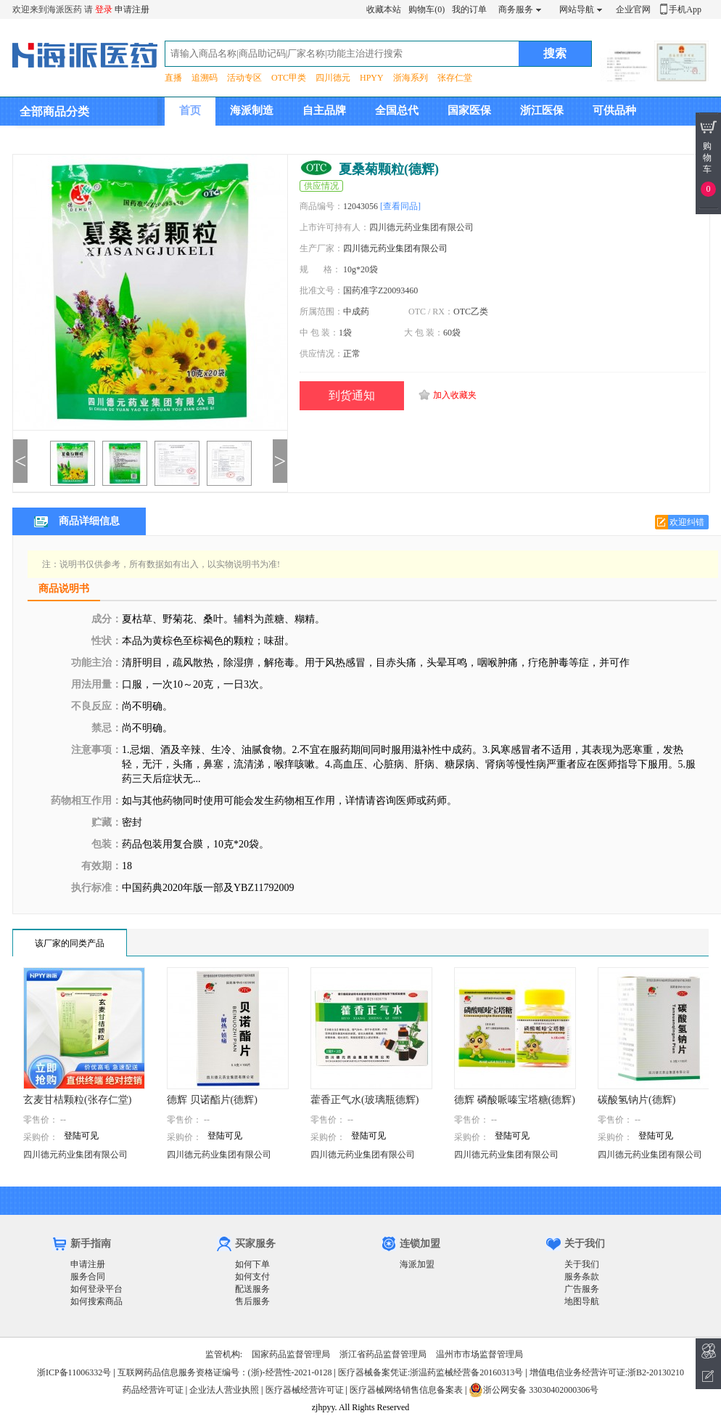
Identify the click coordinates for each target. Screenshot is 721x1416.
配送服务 (252, 1289)
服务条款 (581, 1276)
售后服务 (252, 1301)
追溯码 (204, 78)
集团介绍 (201, 139)
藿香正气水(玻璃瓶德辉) (364, 1099)
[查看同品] (400, 206)
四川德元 (333, 78)
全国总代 (397, 110)
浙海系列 (410, 78)
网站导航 (576, 9)
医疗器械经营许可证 (304, 1390)
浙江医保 (542, 110)
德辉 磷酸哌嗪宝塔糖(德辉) (514, 1099)
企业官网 (633, 9)
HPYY (372, 78)
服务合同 (87, 1276)
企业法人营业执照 (224, 1390)
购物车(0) (426, 9)
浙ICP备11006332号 (75, 1372)
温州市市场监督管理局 (479, 1354)
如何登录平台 (96, 1289)
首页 (190, 110)
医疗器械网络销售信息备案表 (406, 1390)
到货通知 (352, 395)
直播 (173, 78)
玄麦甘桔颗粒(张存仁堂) (77, 1099)
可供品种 (614, 110)
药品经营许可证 (153, 1390)
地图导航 (581, 1301)
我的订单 (469, 9)
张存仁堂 (454, 78)
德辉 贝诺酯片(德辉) (212, 1099)
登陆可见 (81, 1136)
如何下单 (252, 1264)
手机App (685, 9)
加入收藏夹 (455, 395)
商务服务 (515, 9)
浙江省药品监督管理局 (383, 1354)
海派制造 (251, 110)
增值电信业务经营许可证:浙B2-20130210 (607, 1372)
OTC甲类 (288, 78)
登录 (103, 9)
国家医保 (469, 110)
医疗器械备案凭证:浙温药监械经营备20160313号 (430, 1372)
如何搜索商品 (96, 1301)
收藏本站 (383, 9)
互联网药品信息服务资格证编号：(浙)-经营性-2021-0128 (225, 1372)
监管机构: (223, 1354)
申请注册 (132, 9)
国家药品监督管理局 (291, 1354)
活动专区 (244, 78)
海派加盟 (417, 1264)
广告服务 (581, 1289)
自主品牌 (324, 110)
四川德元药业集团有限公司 (395, 248)
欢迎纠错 (687, 522)
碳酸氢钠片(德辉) (636, 1099)
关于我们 (581, 1264)
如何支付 (252, 1276)
